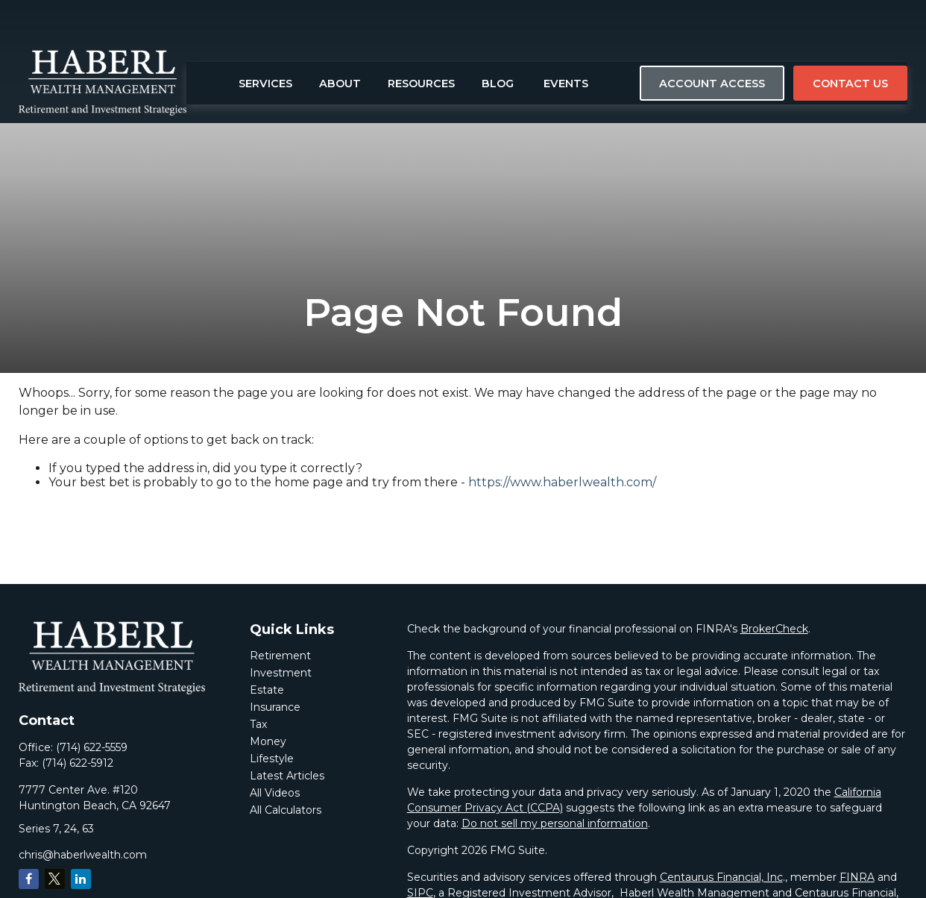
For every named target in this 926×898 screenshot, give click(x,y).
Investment (281, 672)
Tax (258, 724)
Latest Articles (287, 775)
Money (268, 741)
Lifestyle (272, 758)
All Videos (275, 793)
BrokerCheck (774, 628)
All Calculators (285, 810)
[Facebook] (29, 879)
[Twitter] (55, 879)
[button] (265, 41)
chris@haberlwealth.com (83, 854)
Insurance (275, 707)
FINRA (857, 877)
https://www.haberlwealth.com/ (562, 482)
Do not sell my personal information (555, 823)
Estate (267, 690)
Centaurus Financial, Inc (721, 877)
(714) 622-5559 (91, 747)
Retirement (280, 655)
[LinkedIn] (81, 879)
